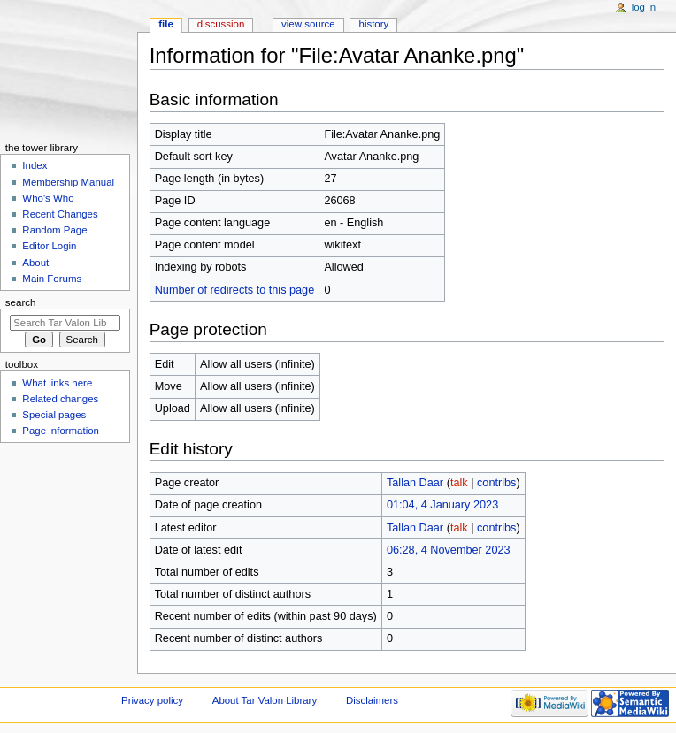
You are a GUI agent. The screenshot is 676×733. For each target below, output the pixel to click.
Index (34, 165)
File (165, 24)
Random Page (54, 230)
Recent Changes (59, 214)
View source (307, 24)
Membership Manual (68, 182)
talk (459, 483)
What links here (57, 383)
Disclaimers (372, 700)
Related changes (60, 398)
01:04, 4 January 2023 (442, 505)
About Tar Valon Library (264, 700)
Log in (644, 7)
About (35, 262)
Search (20, 302)
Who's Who (47, 198)
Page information (60, 430)
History (374, 24)
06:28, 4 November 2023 (449, 550)
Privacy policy (152, 700)
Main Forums (51, 278)
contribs (496, 483)
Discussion (220, 24)
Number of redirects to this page (235, 290)
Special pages (54, 414)
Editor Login (49, 246)
